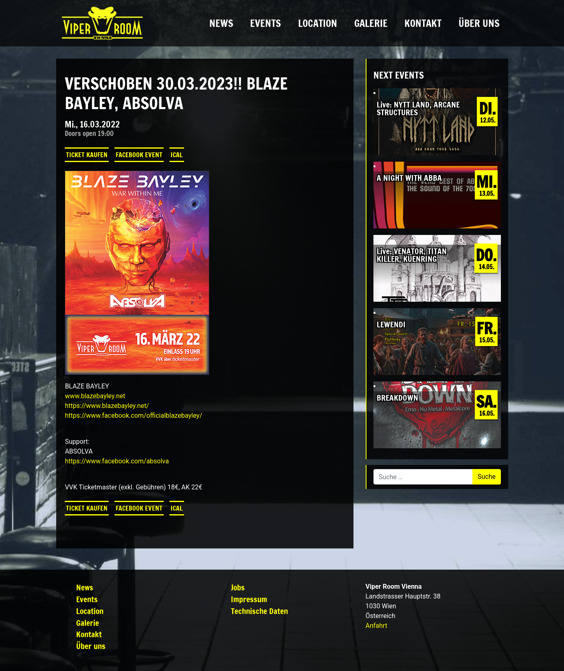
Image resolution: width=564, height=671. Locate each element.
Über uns (479, 23)
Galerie (371, 23)
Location (317, 23)
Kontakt (422, 23)
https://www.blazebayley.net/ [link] (107, 406)
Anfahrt (376, 625)
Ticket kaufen (87, 154)
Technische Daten (259, 610)
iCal (177, 154)
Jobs (238, 587)
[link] (133, 415)
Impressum (249, 599)
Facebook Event (139, 154)
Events (265, 23)
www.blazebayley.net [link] (95, 396)
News (221, 23)
